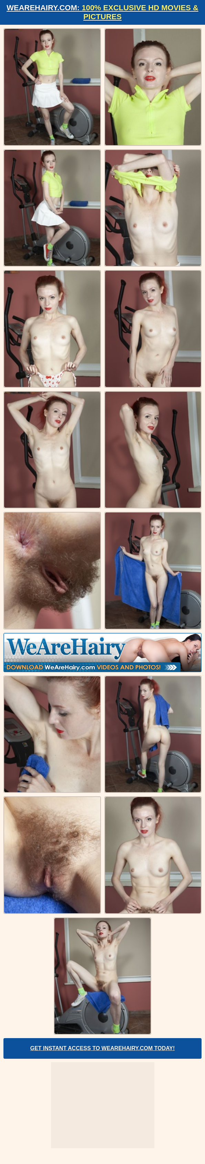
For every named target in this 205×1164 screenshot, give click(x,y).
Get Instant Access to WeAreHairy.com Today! (102, 1048)
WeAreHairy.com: (102, 12)
